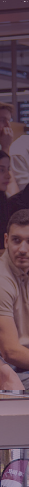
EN (23, 1)
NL (25, 1)
